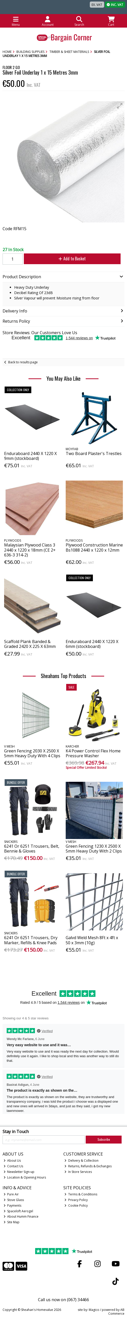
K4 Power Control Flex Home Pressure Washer (93, 753)
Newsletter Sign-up (19, 1172)
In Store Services (78, 1172)
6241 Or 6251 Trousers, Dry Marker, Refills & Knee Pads (30, 940)
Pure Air (11, 1194)
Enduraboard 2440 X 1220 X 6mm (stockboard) (92, 644)
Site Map (12, 1222)
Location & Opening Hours (25, 1177)
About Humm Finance (21, 1216)
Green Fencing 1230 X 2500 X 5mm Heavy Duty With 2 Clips (94, 848)
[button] (120, 106)
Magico (94, 1310)
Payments (13, 1205)
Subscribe (103, 1139)
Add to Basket (72, 258)
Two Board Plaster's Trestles (94, 453)
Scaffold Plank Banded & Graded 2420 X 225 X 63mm (30, 644)
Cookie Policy (76, 1205)
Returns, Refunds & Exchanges (88, 1166)
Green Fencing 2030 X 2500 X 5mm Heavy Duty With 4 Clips (32, 753)
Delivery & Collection (81, 1160)
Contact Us (13, 1166)
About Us (12, 1160)
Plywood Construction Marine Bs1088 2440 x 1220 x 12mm (94, 547)
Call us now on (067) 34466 (63, 1299)
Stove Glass (14, 1200)
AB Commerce (116, 1311)
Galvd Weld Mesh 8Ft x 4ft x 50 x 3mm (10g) (92, 940)
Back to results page (23, 362)
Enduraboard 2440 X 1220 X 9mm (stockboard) (30, 456)
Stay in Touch (16, 1131)
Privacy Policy (76, 1200)
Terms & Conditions (80, 1194)
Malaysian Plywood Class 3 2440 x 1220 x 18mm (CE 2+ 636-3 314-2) (30, 549)
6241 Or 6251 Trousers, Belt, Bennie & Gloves (31, 848)
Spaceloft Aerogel (18, 1211)
